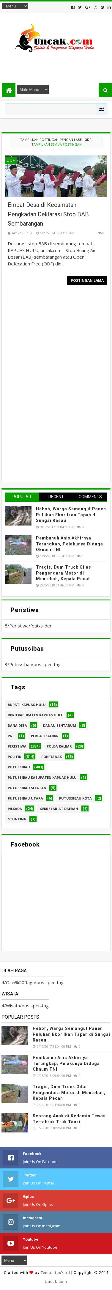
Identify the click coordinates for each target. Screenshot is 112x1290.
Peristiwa (17, 746)
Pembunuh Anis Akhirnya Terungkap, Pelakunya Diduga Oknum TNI (69, 544)
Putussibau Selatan (27, 788)
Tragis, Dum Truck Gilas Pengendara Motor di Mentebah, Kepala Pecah (63, 573)
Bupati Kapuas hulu (27, 704)
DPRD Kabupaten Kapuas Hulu (36, 715)
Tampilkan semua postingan (56, 144)
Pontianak (51, 756)
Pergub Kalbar (45, 736)
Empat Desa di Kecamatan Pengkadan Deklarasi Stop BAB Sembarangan (48, 214)
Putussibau (19, 767)
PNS (11, 736)
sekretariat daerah (59, 808)
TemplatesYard (55, 1272)
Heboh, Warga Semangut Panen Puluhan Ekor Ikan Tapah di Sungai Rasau (71, 514)
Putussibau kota (75, 798)
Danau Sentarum (59, 725)
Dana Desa (17, 725)
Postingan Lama (87, 280)
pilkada (15, 808)
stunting (17, 819)
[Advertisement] (55, 65)
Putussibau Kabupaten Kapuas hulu (42, 777)
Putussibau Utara (25, 798)
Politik (14, 756)
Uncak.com (56, 1281)
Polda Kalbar (59, 746)
